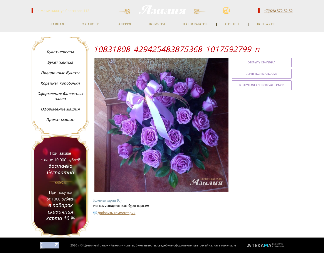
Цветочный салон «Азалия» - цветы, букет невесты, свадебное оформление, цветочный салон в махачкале (160, 245)
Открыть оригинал (261, 62)
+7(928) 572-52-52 (278, 10)
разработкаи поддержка (278, 245)
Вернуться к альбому (261, 73)
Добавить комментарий (117, 213)
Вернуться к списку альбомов (261, 85)
